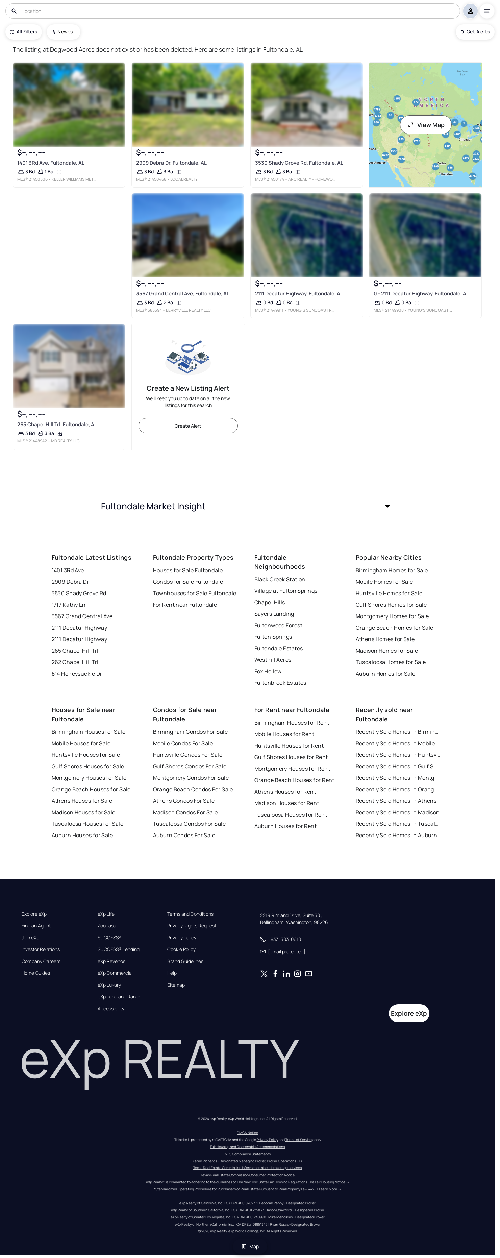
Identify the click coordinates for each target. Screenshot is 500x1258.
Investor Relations (41, 949)
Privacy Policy (181, 937)
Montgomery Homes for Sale (392, 616)
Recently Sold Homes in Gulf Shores (398, 766)
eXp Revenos (111, 961)
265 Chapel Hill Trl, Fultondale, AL (57, 424)
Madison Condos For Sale (185, 812)
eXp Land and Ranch (119, 996)
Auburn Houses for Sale (82, 835)
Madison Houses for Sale (84, 812)
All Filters (23, 31)
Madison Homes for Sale (387, 650)
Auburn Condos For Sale (184, 835)
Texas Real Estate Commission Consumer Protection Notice (248, 1174)
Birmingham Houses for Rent (291, 722)
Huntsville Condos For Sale (187, 754)
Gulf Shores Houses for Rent (291, 757)
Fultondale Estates (278, 648)
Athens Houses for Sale (82, 800)
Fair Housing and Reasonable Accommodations (247, 1146)
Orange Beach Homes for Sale (394, 627)
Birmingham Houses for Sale (88, 731)
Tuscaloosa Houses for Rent (290, 814)
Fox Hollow (268, 671)
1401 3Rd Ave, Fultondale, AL (50, 162)
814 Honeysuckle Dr (77, 673)
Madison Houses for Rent (286, 803)
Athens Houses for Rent (285, 791)
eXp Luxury (109, 985)
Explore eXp (34, 914)
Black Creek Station (279, 579)
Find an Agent (36, 925)
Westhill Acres (273, 659)
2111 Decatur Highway (79, 627)
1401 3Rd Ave (68, 570)
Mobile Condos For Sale (183, 743)
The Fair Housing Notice (326, 1182)
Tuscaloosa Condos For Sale (189, 823)
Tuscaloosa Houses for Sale (87, 823)
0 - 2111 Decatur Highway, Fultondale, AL (421, 293)
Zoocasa (107, 925)
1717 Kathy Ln (69, 604)
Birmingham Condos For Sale (190, 731)
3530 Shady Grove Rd (79, 593)
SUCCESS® (110, 937)
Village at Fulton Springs (286, 591)
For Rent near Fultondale (185, 604)
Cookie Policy (181, 949)
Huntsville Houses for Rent (289, 745)
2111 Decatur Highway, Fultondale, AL (299, 293)
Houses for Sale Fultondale (188, 570)
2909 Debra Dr (71, 581)
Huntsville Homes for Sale (389, 593)
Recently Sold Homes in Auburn (397, 835)
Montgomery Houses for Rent (292, 768)
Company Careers (41, 961)
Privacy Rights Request (191, 925)
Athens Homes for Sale (385, 639)
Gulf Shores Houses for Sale (88, 766)
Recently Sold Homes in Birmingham (398, 731)
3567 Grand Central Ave (82, 616)
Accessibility (111, 1008)
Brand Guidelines (185, 961)
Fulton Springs (273, 636)
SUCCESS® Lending (119, 949)
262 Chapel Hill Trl (75, 662)
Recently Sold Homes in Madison (398, 812)
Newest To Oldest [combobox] (66, 31)
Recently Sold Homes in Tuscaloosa (398, 823)
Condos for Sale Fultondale (188, 581)
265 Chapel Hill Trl (75, 650)
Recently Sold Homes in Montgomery (398, 777)
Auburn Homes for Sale (386, 673)
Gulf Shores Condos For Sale (190, 766)
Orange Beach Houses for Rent (294, 780)
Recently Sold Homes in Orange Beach (398, 789)
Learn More (328, 1189)
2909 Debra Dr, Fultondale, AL (171, 162)
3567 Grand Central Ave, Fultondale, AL (182, 293)
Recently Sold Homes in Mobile (395, 743)
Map (250, 1246)
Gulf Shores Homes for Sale (391, 604)
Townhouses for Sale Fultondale (194, 593)
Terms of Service (298, 1139)
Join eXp (30, 937)
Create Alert (188, 425)
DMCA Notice (247, 1132)
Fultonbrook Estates (280, 682)
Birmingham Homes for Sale (392, 570)
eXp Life (106, 914)
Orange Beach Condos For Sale (193, 789)
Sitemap (176, 985)
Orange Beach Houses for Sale (91, 789)
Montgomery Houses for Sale (89, 777)
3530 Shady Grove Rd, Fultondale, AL (299, 162)
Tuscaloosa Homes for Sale (391, 662)
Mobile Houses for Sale (81, 743)
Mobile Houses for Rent (284, 734)
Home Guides (36, 973)
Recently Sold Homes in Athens (396, 800)
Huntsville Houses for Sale (86, 754)
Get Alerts (475, 31)
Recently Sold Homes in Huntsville (398, 754)
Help (172, 973)
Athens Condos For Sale (184, 800)
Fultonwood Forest (278, 625)
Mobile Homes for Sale (384, 581)
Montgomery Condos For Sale (191, 777)
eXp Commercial (115, 973)
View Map (426, 125)
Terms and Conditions (190, 914)
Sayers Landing (274, 614)
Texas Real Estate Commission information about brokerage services (247, 1167)
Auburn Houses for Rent (285, 826)
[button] (248, 506)
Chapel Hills (269, 602)
